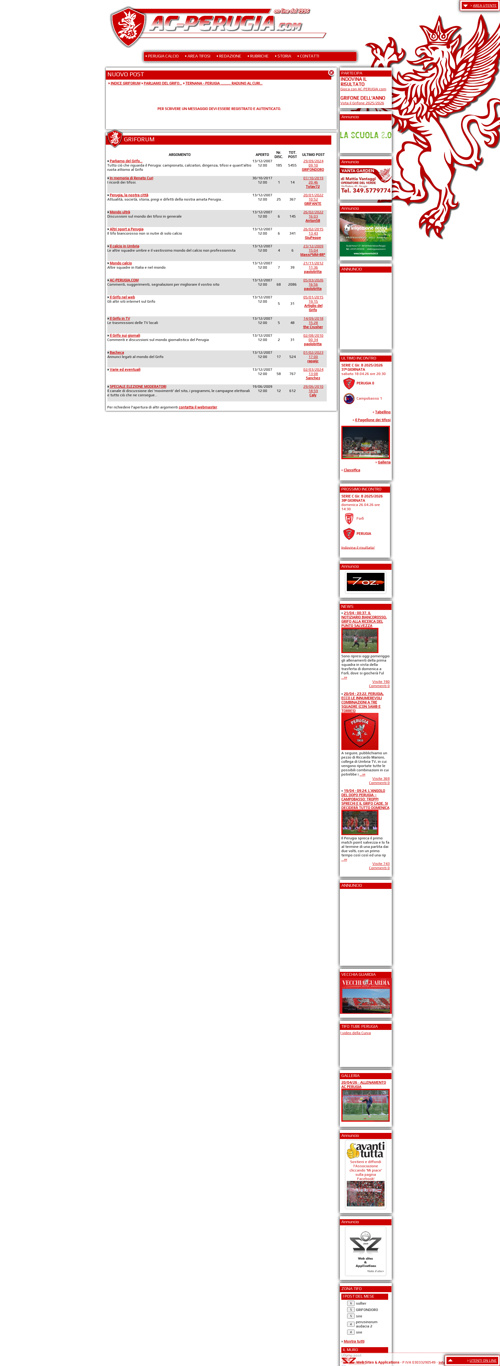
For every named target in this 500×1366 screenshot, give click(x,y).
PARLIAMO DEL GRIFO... (163, 83)
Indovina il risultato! (358, 547)
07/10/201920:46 (313, 182)
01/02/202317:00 (313, 356)
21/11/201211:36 (313, 267)
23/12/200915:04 (312, 250)
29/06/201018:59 (313, 390)
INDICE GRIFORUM (125, 83)
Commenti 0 (379, 686)
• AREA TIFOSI (197, 55)
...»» (344, 677)
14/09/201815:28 (313, 322)
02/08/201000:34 (313, 339)
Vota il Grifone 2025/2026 (362, 103)
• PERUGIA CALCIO (162, 55)
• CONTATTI (308, 55)
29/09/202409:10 (313, 165)
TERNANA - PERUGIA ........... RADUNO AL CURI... (224, 83)
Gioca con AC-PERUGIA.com (363, 89)
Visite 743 (381, 864)
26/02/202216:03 (313, 216)
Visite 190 (381, 682)
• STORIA (283, 55)
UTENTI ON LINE (483, 1360)
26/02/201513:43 (313, 233)
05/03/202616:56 (313, 284)
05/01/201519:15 (313, 303)
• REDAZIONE (228, 55)
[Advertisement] (358, 309)
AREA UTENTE (485, 5)
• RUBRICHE (258, 55)
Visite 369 (381, 778)
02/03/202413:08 (313, 373)
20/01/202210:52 (313, 199)
